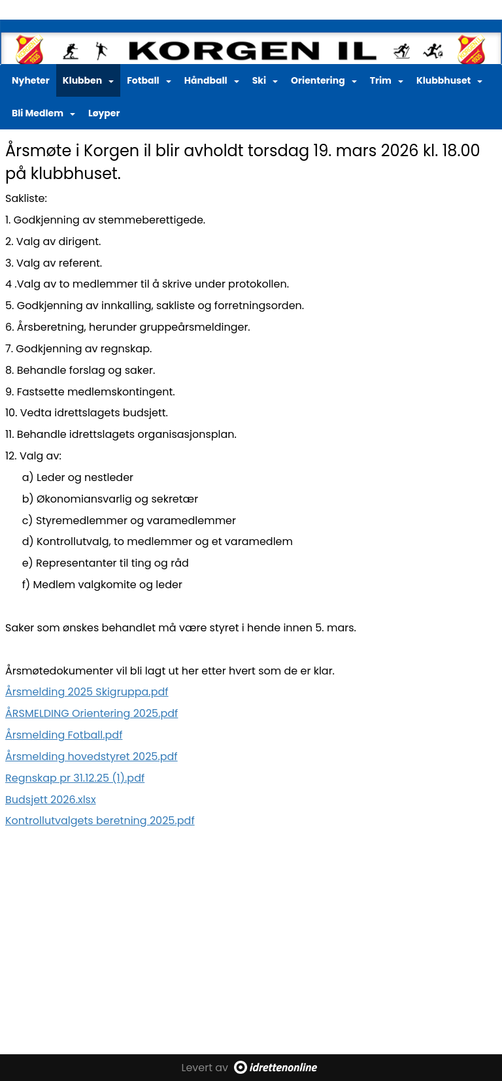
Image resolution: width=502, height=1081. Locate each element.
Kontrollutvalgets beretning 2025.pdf (100, 820)
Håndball (211, 80)
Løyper (104, 113)
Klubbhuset (449, 80)
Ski (265, 80)
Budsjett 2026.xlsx (50, 799)
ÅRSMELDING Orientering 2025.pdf (91, 713)
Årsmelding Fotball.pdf (63, 734)
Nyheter (31, 80)
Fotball (149, 80)
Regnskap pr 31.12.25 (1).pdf (74, 778)
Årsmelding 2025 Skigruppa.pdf (87, 691)
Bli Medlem (43, 113)
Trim (386, 80)
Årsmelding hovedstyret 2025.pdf (91, 756)
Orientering (324, 80)
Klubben (88, 80)
